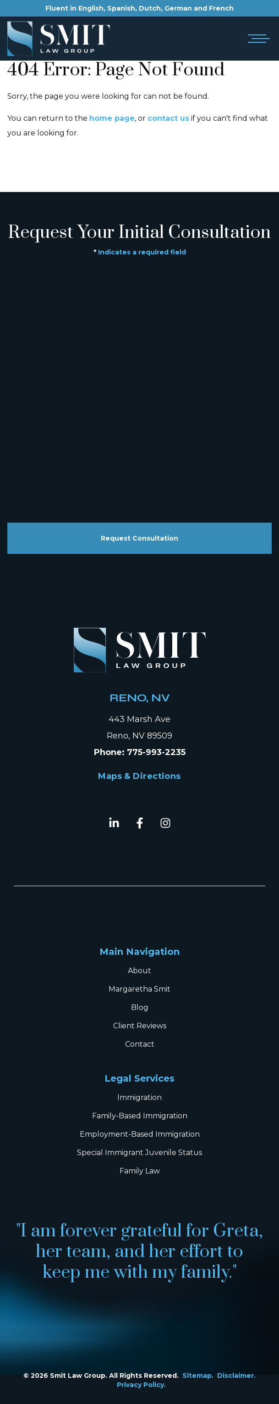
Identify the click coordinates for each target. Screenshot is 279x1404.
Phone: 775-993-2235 (140, 752)
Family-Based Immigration (139, 1115)
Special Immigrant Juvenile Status (139, 1152)
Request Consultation (139, 538)
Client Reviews (139, 1025)
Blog (139, 1007)
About (139, 970)
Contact (139, 1044)
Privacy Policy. (141, 1385)
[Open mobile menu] (257, 39)
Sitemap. (197, 1375)
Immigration (139, 1097)
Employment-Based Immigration (140, 1134)
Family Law (140, 1171)
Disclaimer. (236, 1375)
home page (112, 118)
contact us (168, 118)
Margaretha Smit (139, 989)
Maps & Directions (139, 776)
